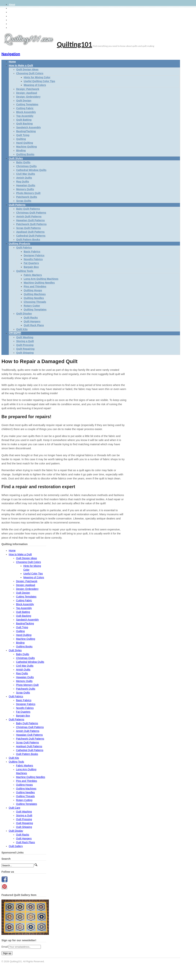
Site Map (13, 20)
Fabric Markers (33, 275)
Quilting (21, 138)
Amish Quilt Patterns (28, 216)
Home (12, 61)
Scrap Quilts (23, 200)
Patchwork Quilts (26, 196)
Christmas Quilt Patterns (31, 212)
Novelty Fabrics (33, 259)
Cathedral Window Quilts (31, 170)
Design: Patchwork (27, 89)
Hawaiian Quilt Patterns (30, 220)
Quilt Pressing (25, 345)
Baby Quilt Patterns (28, 208)
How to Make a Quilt (21, 65)
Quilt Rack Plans (34, 325)
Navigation (10, 54)
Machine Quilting (26, 146)
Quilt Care (15, 333)
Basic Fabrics (32, 251)
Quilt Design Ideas (27, 69)
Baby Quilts (23, 162)
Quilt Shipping (25, 352)
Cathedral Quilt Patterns (30, 235)
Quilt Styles (16, 158)
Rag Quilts (22, 181)
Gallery (12, 8)
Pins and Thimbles (35, 286)
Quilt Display (24, 313)
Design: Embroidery (28, 96)
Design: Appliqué (26, 92)
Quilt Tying (22, 135)
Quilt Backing (24, 123)
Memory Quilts (25, 189)
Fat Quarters (31, 263)
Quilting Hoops (33, 290)
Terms (12, 16)
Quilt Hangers (32, 321)
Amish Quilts (24, 177)
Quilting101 (74, 44)
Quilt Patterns (17, 204)
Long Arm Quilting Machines (41, 278)
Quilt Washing (24, 337)
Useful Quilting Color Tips (39, 81)
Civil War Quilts (25, 173)
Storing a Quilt (25, 341)
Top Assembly (24, 115)
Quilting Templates (35, 309)
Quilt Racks (31, 317)
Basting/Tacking (26, 131)
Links (11, 24)
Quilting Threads (25, 796)
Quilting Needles (34, 298)
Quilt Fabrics (24, 247)
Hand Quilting (24, 142)
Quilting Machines (35, 294)
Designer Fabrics (34, 255)
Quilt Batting (24, 119)
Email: (5, 946)
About (12, 4)
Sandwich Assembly (28, 127)
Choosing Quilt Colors (29, 73)
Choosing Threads (35, 301)
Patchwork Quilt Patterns (31, 224)
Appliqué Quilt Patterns (30, 231)
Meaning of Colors (35, 85)
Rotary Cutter (32, 305)
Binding (21, 150)
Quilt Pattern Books (28, 239)
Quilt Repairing (25, 348)
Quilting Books (25, 154)
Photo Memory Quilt (28, 193)
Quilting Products (19, 243)
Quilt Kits (22, 329)
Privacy (13, 12)
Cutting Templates (27, 104)
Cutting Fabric (25, 108)
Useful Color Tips (33, 573)
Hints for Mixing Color (37, 77)
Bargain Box (31, 266)
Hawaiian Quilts (25, 185)
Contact (13, 28)
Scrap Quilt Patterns (28, 228)
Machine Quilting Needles (39, 282)
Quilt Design (23, 100)
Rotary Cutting (24, 800)
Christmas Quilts (26, 166)
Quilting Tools (24, 270)
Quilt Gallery (16, 846)
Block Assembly (26, 112)
